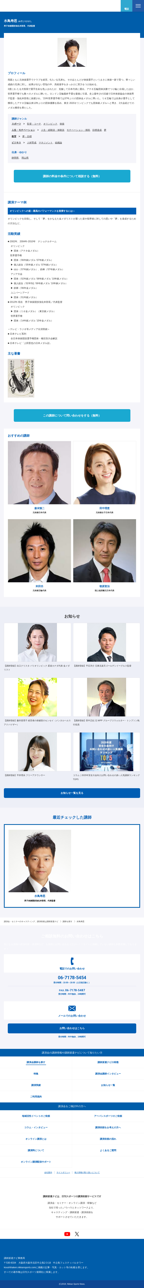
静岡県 (15, 157)
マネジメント (46, 142)
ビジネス (16, 142)
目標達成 (97, 130)
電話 (126, 9)
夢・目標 (27, 136)
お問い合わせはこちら (72, 1028)
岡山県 (25, 157)
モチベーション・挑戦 (78, 130)
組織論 (58, 142)
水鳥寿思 (80, 921)
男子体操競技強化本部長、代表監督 (40, 866)
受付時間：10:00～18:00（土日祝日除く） (72, 979)
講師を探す (67, 921)
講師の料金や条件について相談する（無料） (72, 176)
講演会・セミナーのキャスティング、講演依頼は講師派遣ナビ (31, 921)
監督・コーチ (34, 123)
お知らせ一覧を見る (72, 793)
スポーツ (16, 123)
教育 (14, 136)
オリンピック (50, 123)
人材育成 (31, 142)
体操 (62, 123)
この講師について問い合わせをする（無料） (72, 415)
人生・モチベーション (23, 130)
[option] (40, 866)
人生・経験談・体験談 (52, 130)
